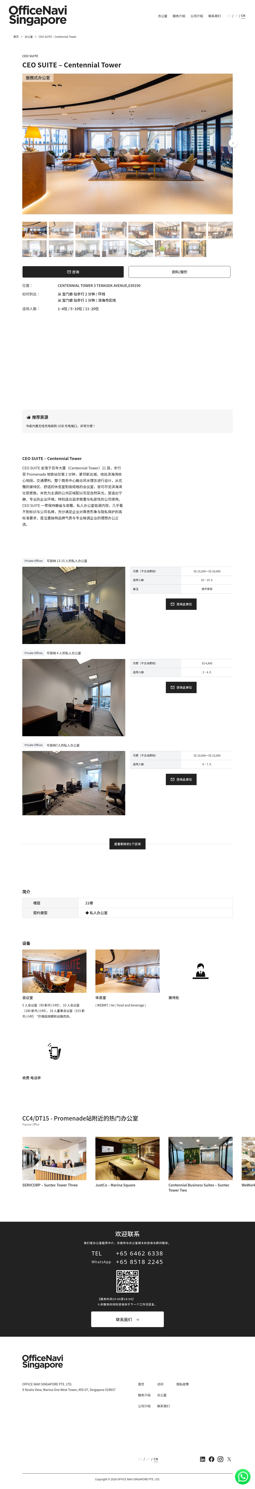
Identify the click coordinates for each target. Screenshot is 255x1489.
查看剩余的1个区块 (127, 843)
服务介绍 (179, 16)
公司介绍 (197, 16)
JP (236, 15)
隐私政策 (182, 1384)
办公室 (162, 16)
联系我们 (214, 16)
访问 (160, 1384)
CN (243, 15)
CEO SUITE (30, 56)
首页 (16, 36)
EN (229, 15)
